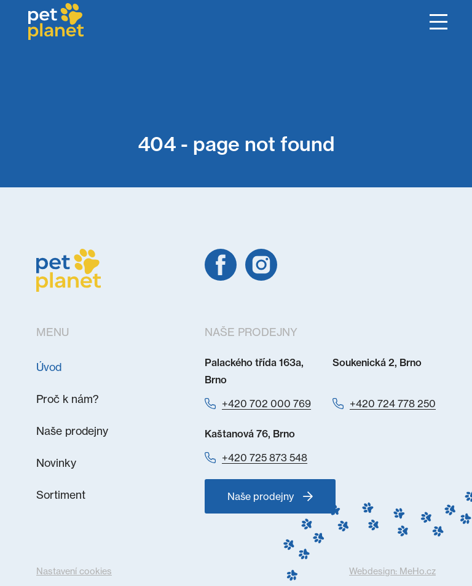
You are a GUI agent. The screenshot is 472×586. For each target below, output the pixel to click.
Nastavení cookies (74, 571)
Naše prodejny (72, 430)
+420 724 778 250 (393, 403)
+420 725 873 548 (264, 457)
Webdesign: (392, 571)
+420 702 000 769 (266, 403)
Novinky (56, 462)
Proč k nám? (67, 399)
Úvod (48, 367)
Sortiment (60, 494)
